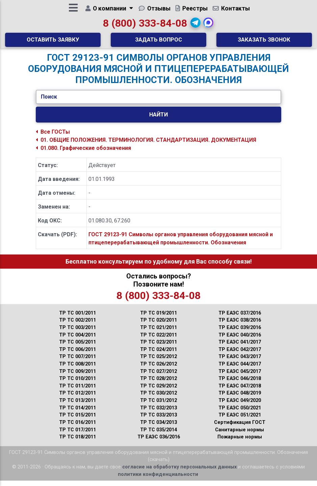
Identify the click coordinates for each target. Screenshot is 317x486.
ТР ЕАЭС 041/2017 (239, 347)
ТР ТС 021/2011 (158, 333)
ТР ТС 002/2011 (77, 325)
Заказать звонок (264, 42)
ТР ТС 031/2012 (158, 406)
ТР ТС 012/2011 (77, 398)
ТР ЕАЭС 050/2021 (239, 413)
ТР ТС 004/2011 (77, 340)
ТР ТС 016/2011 (77, 428)
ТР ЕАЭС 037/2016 (239, 318)
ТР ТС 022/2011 (158, 340)
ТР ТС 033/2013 (158, 420)
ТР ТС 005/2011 (77, 347)
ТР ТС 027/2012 (158, 377)
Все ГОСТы (53, 137)
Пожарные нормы (239, 442)
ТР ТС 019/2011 (158, 318)
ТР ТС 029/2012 (158, 391)
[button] (195, 25)
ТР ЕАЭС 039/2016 (239, 333)
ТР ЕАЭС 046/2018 (239, 384)
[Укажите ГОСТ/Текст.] (158, 102)
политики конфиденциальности (158, 480)
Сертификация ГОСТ (239, 428)
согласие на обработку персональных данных (179, 472)
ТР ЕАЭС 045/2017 (239, 377)
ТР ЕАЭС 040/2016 (239, 340)
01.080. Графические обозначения (83, 153)
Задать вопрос (158, 42)
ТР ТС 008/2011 (77, 369)
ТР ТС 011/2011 (77, 391)
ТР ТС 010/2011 (77, 384)
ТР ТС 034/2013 (158, 428)
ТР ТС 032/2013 (158, 413)
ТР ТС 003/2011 (77, 333)
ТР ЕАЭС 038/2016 (239, 325)
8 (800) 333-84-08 (145, 26)
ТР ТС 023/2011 (158, 347)
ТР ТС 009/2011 (77, 377)
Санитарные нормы (239, 435)
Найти (158, 119)
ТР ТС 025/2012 (158, 362)
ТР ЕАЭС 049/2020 (239, 406)
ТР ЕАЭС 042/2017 (239, 355)
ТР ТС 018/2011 (77, 442)
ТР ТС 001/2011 (77, 318)
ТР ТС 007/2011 (77, 362)
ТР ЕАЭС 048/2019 (239, 398)
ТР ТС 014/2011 (77, 413)
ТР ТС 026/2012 (158, 369)
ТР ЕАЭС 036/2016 (158, 442)
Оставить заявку (53, 42)
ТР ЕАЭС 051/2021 (239, 420)
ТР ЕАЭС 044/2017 (239, 369)
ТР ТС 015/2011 (77, 420)
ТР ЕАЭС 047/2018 (239, 391)
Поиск (49, 102)
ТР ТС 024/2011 (158, 355)
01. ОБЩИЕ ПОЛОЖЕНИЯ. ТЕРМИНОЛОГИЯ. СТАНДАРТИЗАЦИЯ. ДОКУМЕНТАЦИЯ (146, 145)
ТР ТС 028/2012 (158, 384)
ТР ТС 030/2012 (158, 398)
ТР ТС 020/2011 (158, 325)
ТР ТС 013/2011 (77, 406)
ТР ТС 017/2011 (77, 435)
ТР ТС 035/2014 (158, 435)
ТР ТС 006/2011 (77, 355)
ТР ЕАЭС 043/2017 (239, 362)
